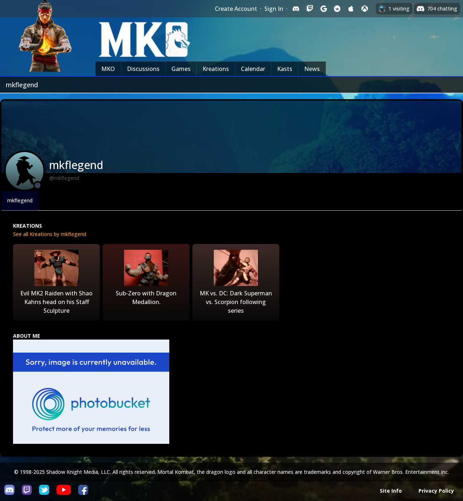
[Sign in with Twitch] (309, 8)
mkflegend (20, 200)
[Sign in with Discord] (295, 8)
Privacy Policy (436, 490)
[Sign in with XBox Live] (364, 8)
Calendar (253, 69)
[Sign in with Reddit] (337, 8)
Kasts (284, 69)
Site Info (391, 490)
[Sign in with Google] (323, 8)
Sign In (273, 9)
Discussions (143, 69)
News (312, 69)
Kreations (216, 69)
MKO (108, 69)
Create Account (236, 9)
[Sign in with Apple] (350, 8)
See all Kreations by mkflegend (49, 234)
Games (181, 69)
